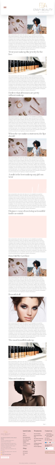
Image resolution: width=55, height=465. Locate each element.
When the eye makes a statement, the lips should (27, 135)
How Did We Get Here (18, 256)
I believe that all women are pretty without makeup (23, 94)
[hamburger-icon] (5, 7)
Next (45, 424)
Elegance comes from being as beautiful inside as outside (26, 212)
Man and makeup (16, 378)
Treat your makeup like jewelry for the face (25, 53)
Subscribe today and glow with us (48, 446)
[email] (51, 448)
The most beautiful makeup (21, 340)
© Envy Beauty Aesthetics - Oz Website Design (27, 463)
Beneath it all (14, 294)
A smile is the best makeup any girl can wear (25, 175)
